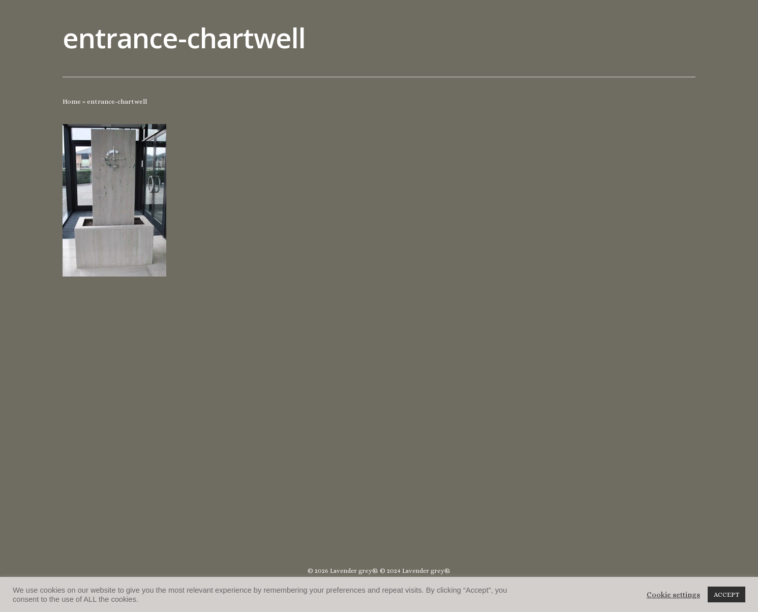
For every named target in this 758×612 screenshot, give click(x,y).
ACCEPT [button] (726, 594)
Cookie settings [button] (673, 595)
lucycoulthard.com (379, 512)
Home (72, 101)
